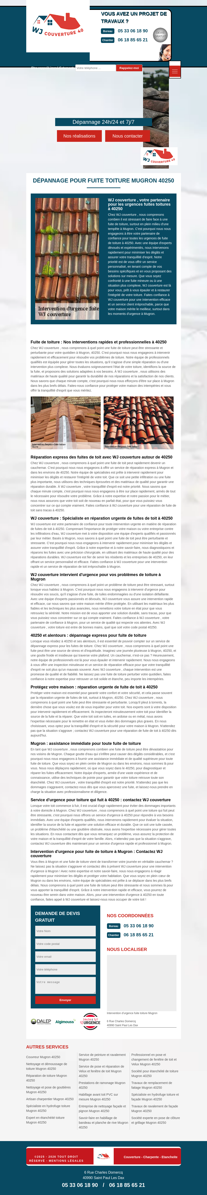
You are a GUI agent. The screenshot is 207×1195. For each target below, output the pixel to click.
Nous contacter (128, 136)
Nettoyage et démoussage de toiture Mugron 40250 (46, 1066)
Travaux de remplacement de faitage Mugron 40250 (151, 1085)
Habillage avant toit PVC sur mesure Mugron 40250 (98, 1097)
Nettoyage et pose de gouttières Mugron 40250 (48, 1090)
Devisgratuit (165, 34)
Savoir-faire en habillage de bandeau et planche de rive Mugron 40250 (103, 1122)
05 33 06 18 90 (138, 30)
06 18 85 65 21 (138, 39)
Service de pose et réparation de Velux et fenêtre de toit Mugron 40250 (101, 1071)
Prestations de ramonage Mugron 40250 (102, 1085)
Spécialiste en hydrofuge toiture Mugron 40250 (48, 1108)
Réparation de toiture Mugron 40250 (46, 1078)
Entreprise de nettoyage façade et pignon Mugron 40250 (102, 1108)
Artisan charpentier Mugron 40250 (50, 1099)
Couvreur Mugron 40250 (43, 1057)
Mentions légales (66, 1160)
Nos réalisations (79, 136)
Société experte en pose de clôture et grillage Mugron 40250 (155, 1120)
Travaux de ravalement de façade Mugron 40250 (154, 1108)
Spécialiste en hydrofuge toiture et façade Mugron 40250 (155, 1097)
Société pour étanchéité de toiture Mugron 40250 (154, 1073)
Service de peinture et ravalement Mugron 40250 (102, 1057)
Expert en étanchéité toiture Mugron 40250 (45, 1120)
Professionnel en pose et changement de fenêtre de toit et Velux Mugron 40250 (154, 1059)
